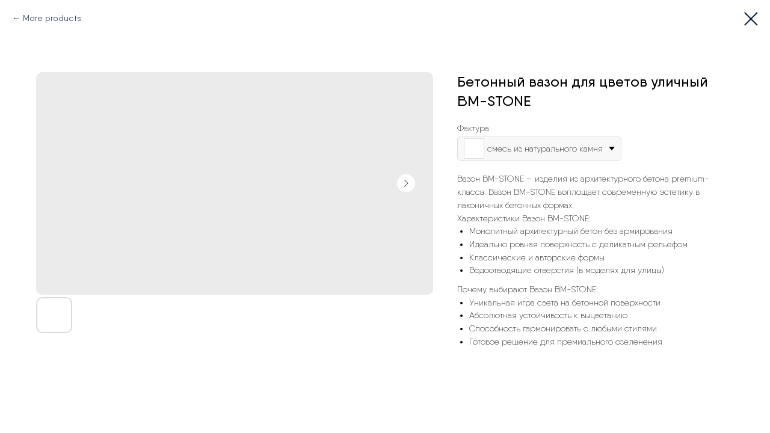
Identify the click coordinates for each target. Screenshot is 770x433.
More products (52, 18)
